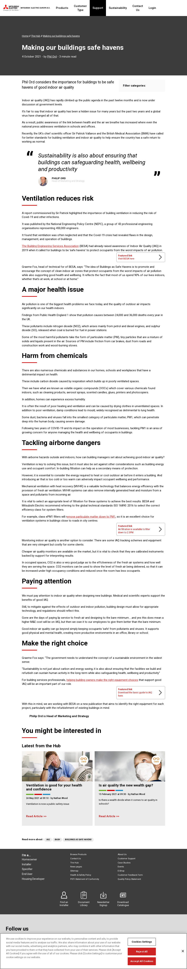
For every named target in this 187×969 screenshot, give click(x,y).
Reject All (142, 951)
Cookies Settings (142, 942)
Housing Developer (33, 878)
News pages (76, 866)
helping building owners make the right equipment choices (102, 680)
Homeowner (29, 859)
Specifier (27, 869)
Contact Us (147, 8)
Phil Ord (52, 56)
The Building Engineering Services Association (50, 246)
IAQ (48, 839)
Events (121, 866)
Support (105, 8)
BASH (57, 839)
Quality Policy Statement (129, 879)
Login (164, 8)
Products (62, 8)
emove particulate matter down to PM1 (91, 516)
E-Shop (121, 871)
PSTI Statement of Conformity (84, 879)
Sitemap (74, 871)
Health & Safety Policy (80, 875)
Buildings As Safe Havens (78, 839)
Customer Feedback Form (130, 875)
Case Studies (124, 863)
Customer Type (84, 8)
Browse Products (78, 854)
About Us (122, 854)
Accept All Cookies (141, 961)
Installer (26, 864)
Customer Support (126, 858)
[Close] (183, 951)
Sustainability (125, 8)
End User (27, 873)
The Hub (74, 863)
